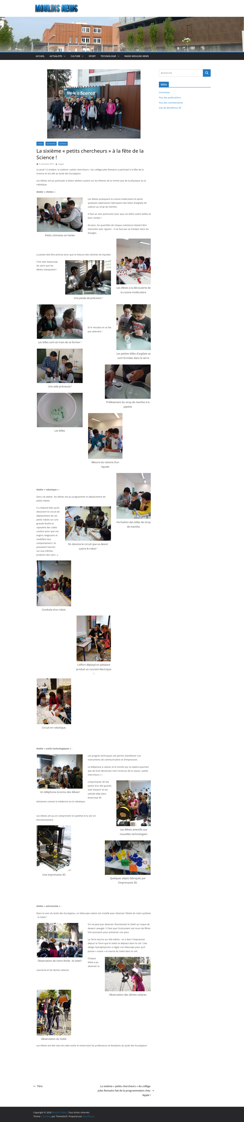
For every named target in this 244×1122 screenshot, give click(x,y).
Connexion (164, 92)
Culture (75, 56)
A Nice (40, 144)
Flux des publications (170, 97)
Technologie (108, 56)
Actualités (56, 56)
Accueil (40, 56)
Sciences (62, 144)
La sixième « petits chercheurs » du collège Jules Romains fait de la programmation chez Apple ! (126, 1090)
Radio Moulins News (136, 56)
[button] (64, 56)
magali (61, 164)
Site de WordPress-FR (170, 107)
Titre (37, 1086)
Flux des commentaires (171, 102)
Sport (92, 56)
